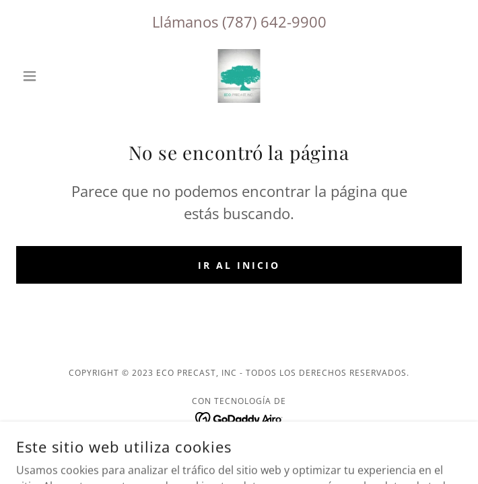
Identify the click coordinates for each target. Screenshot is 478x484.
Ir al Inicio (239, 265)
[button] (49, 76)
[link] (239, 76)
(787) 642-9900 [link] (274, 21)
